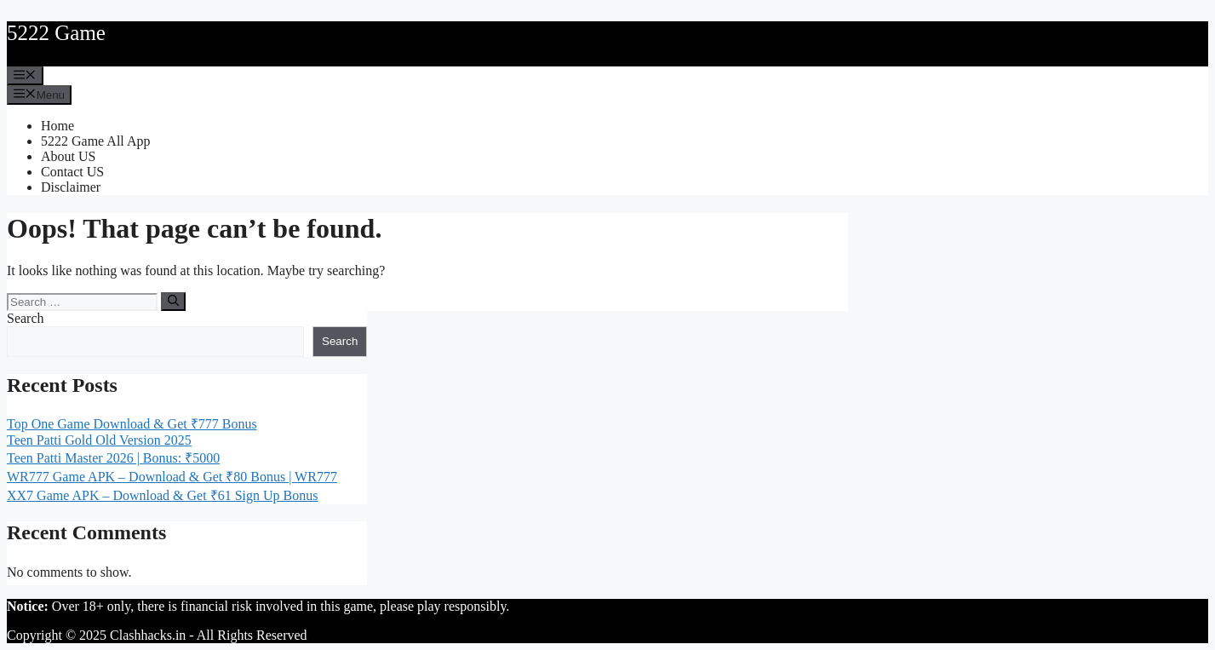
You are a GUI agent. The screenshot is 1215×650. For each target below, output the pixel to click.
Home (57, 125)
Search (25, 318)
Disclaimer (70, 187)
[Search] (173, 301)
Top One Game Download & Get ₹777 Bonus (132, 424)
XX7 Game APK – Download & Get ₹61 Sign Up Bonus (162, 495)
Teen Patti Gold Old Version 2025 (99, 440)
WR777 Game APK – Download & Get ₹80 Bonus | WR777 (172, 476)
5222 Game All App (95, 141)
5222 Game (56, 32)
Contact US (72, 171)
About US (68, 156)
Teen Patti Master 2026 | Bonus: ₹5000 (113, 458)
